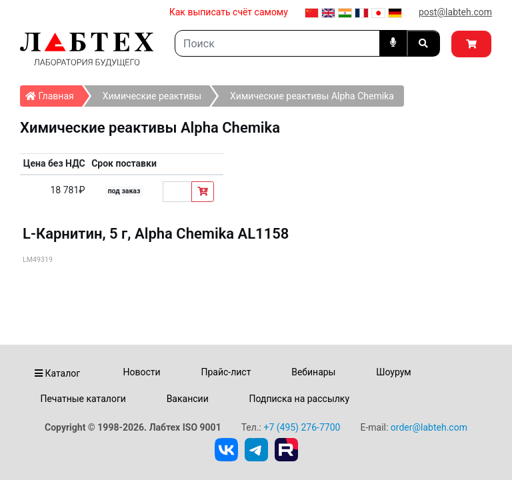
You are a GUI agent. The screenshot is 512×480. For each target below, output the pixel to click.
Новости (142, 372)
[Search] (277, 43)
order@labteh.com (429, 427)
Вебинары (313, 372)
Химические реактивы (152, 96)
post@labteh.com (455, 12)
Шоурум (393, 372)
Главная (53, 93)
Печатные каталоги (82, 398)
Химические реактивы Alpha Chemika (312, 96)
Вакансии (188, 398)
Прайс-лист (226, 372)
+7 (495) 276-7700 (301, 427)
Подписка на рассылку (299, 398)
